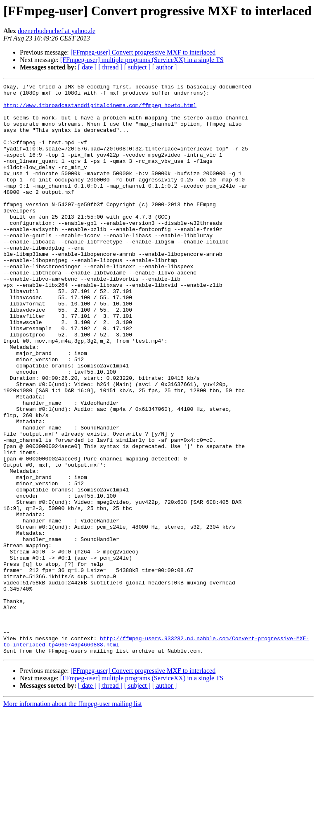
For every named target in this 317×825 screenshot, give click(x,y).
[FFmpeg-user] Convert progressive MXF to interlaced (143, 52)
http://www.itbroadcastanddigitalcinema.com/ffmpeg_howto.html (99, 110)
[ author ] (164, 67)
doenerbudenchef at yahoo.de (56, 30)
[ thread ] (110, 67)
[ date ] (87, 67)
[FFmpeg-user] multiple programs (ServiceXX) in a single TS (142, 59)
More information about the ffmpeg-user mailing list (72, 817)
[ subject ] (137, 67)
